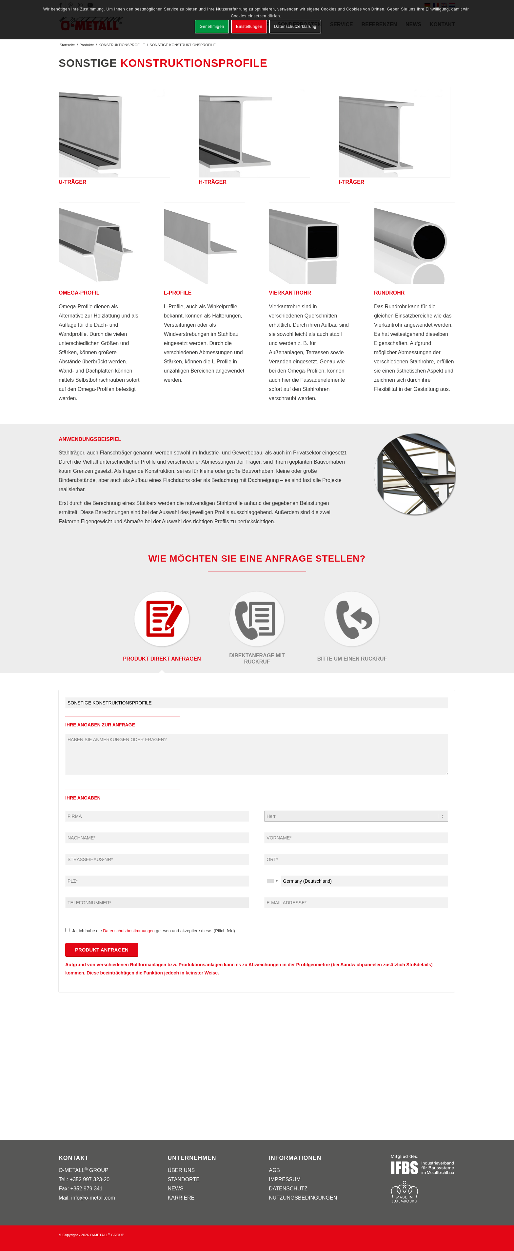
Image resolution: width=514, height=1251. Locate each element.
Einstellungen (249, 26)
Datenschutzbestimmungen (129, 930)
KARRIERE (181, 1198)
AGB (274, 1170)
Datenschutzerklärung (295, 26)
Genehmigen (212, 26)
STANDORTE (184, 1179)
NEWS (176, 1188)
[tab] (161, 631)
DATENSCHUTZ (288, 1188)
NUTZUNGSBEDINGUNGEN (303, 1198)
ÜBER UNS (181, 1170)
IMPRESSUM (285, 1179)
